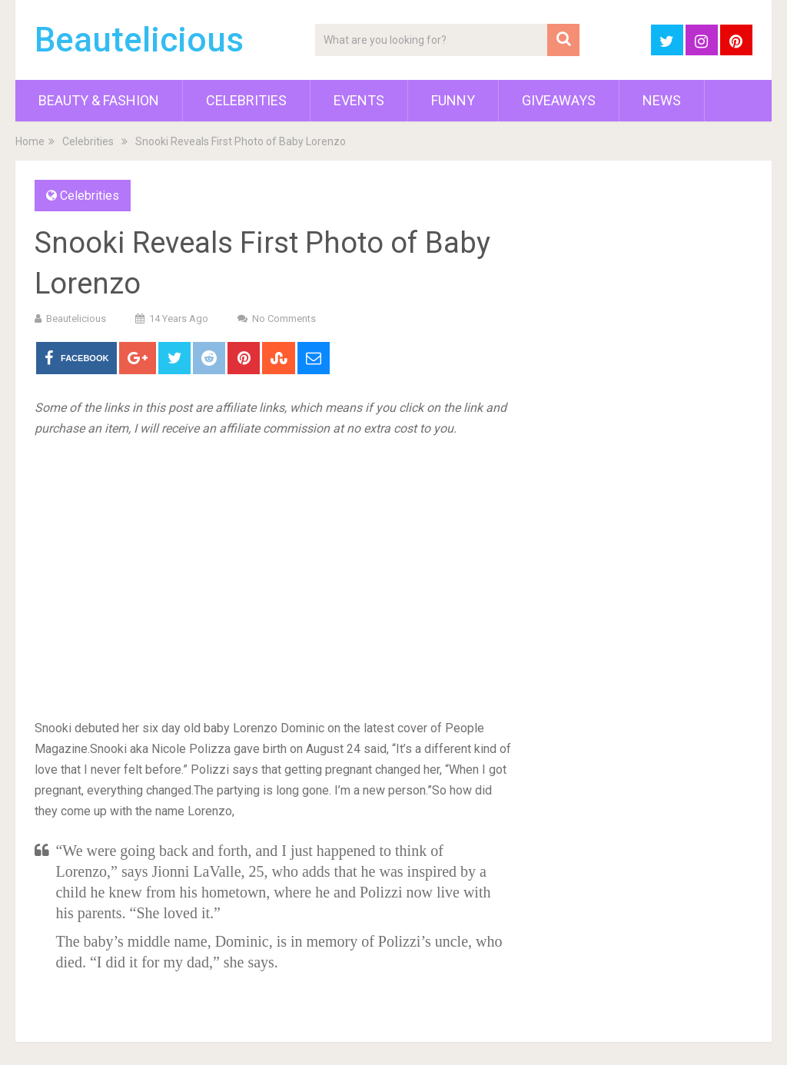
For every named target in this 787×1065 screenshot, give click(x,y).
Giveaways (559, 100)
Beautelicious (139, 40)
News (662, 100)
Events (359, 100)
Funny (453, 100)
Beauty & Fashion (98, 100)
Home (30, 141)
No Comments (284, 318)
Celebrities (246, 100)
